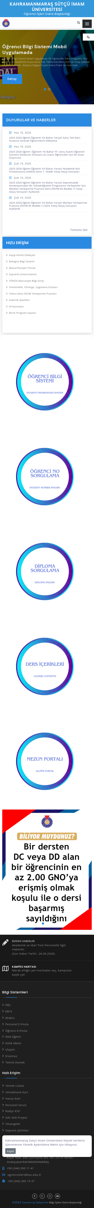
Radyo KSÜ (12, 1111)
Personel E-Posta (17, 1024)
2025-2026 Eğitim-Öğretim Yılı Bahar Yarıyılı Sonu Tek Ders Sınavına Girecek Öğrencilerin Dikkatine (44, 139)
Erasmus (11, 1056)
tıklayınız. (71, 1144)
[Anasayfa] (6, 23)
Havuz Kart (13, 1098)
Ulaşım (10, 1049)
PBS (8, 1005)
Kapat (10, 1151)
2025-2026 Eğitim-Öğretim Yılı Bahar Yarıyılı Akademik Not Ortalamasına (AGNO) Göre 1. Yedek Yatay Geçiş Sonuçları (44, 170)
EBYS (8, 1011)
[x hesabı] (42, 1196)
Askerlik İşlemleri (19, 300)
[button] (45, 89)
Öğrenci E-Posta (16, 1031)
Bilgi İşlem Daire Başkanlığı (65, 1202)
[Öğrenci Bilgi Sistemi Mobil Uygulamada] (12, 79)
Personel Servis (16, 1105)
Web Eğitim (13, 1036)
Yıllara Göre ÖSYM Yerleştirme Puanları (33, 293)
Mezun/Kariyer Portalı (22, 268)
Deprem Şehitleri (17, 1130)
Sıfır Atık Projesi (16, 1117)
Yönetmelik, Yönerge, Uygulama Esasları (33, 287)
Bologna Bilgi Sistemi (22, 261)
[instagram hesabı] (49, 1196)
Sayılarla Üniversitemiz (23, 274)
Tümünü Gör (79, 230)
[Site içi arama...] (78, 23)
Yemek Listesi (14, 1085)
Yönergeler (13, 1124)
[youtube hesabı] (57, 1196)
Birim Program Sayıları (22, 312)
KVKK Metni (13, 1043)
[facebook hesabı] (34, 1196)
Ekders (10, 1018)
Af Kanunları (16, 306)
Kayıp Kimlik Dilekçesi (22, 255)
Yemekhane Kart (16, 1092)
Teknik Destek (15, 1062)
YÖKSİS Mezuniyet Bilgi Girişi (26, 280)
